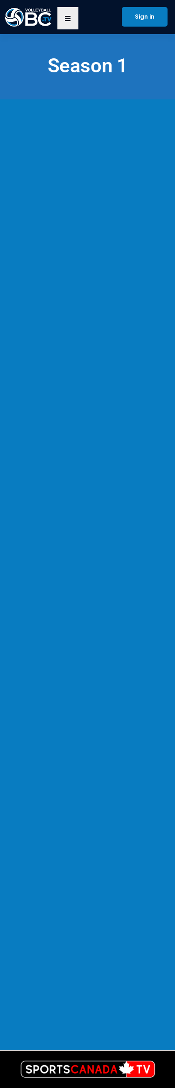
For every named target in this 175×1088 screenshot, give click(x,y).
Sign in (144, 17)
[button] (67, 18)
